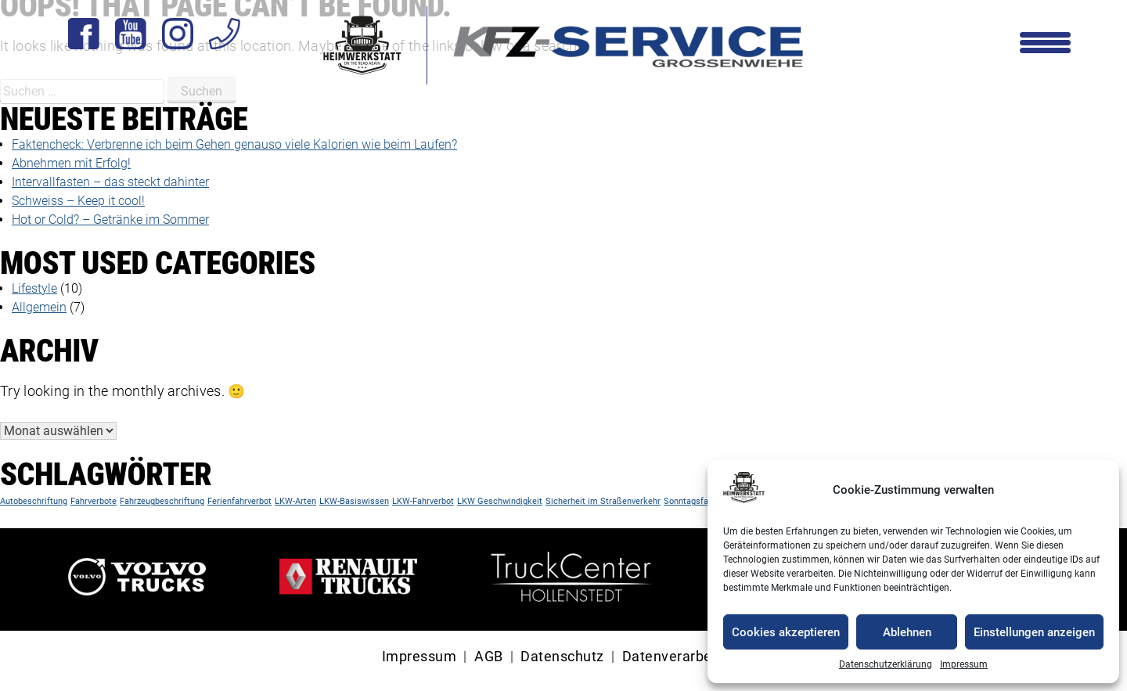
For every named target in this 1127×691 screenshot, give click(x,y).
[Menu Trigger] (1045, 41)
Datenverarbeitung (684, 656)
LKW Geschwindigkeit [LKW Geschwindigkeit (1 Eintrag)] (499, 501)
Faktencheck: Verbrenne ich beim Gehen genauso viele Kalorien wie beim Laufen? (234, 144)
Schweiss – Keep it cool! (78, 200)
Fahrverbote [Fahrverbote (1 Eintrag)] (93, 501)
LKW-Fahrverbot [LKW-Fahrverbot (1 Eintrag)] (423, 501)
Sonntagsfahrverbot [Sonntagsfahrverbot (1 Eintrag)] (702, 501)
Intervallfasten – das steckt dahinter (110, 182)
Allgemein (39, 307)
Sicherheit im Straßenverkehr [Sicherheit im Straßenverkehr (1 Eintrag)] (603, 501)
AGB (488, 656)
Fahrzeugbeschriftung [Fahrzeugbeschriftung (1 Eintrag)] (162, 501)
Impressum (964, 664)
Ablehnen (907, 632)
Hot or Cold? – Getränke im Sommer (110, 219)
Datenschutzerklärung (885, 664)
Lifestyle (34, 288)
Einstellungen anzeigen (1034, 632)
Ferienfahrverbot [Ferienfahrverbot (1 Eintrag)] (239, 501)
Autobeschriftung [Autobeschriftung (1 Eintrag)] (33, 501)
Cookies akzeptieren (786, 632)
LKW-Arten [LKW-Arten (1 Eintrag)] (295, 501)
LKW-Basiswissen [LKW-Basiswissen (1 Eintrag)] (354, 501)
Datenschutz (562, 656)
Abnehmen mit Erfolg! (71, 163)
